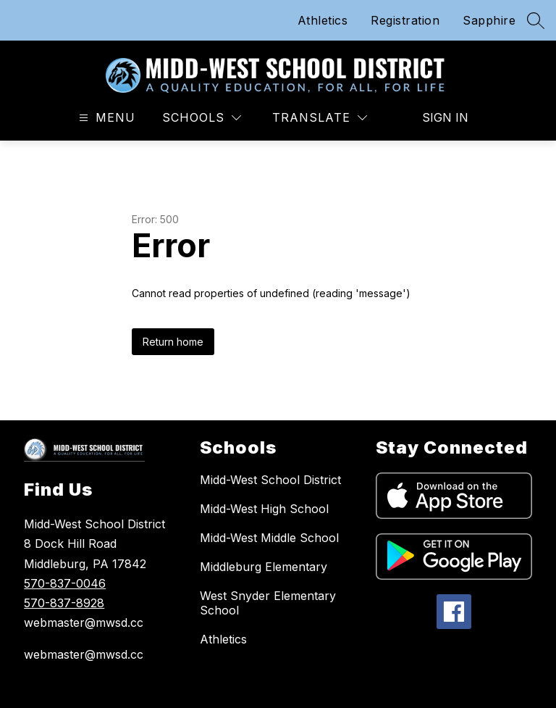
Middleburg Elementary (263, 566)
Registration (405, 20)
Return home (173, 342)
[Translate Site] (320, 118)
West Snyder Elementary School (268, 602)
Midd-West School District (270, 479)
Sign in (445, 117)
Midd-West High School (264, 508)
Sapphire (489, 20)
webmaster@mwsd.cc (83, 654)
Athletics (323, 20)
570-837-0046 (65, 583)
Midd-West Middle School (269, 537)
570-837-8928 (64, 603)
